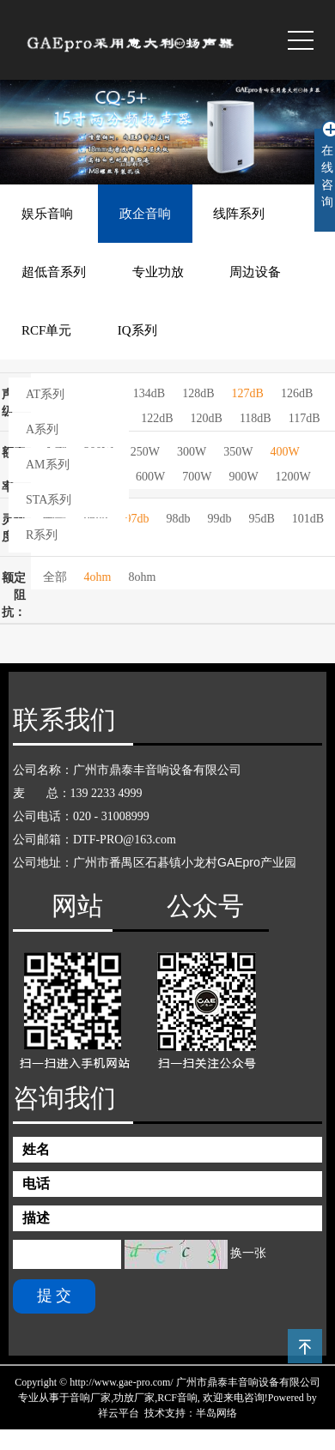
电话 (36, 1183)
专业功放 (158, 272)
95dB (262, 518)
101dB (308, 518)
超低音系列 (53, 272)
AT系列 (45, 394)
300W (191, 451)
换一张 (248, 1253)
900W (243, 476)
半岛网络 (216, 1413)
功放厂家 (134, 1398)
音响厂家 (90, 1398)
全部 (55, 577)
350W (238, 451)
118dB (255, 418)
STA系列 (48, 499)
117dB (304, 418)
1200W (293, 476)
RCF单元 (46, 330)
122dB (157, 418)
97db (137, 518)
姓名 (36, 1149)
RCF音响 (177, 1398)
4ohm (98, 577)
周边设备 (255, 272)
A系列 (42, 429)
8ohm (141, 577)
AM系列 (48, 464)
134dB (149, 393)
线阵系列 (239, 214)
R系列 (42, 535)
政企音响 (145, 214)
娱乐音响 (47, 214)
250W (145, 451)
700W (196, 476)
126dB (297, 393)
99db (220, 518)
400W (284, 451)
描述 (36, 1218)
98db (179, 518)
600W (150, 476)
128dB (198, 393)
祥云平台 (118, 1413)
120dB (206, 418)
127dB (248, 393)
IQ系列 (137, 330)
